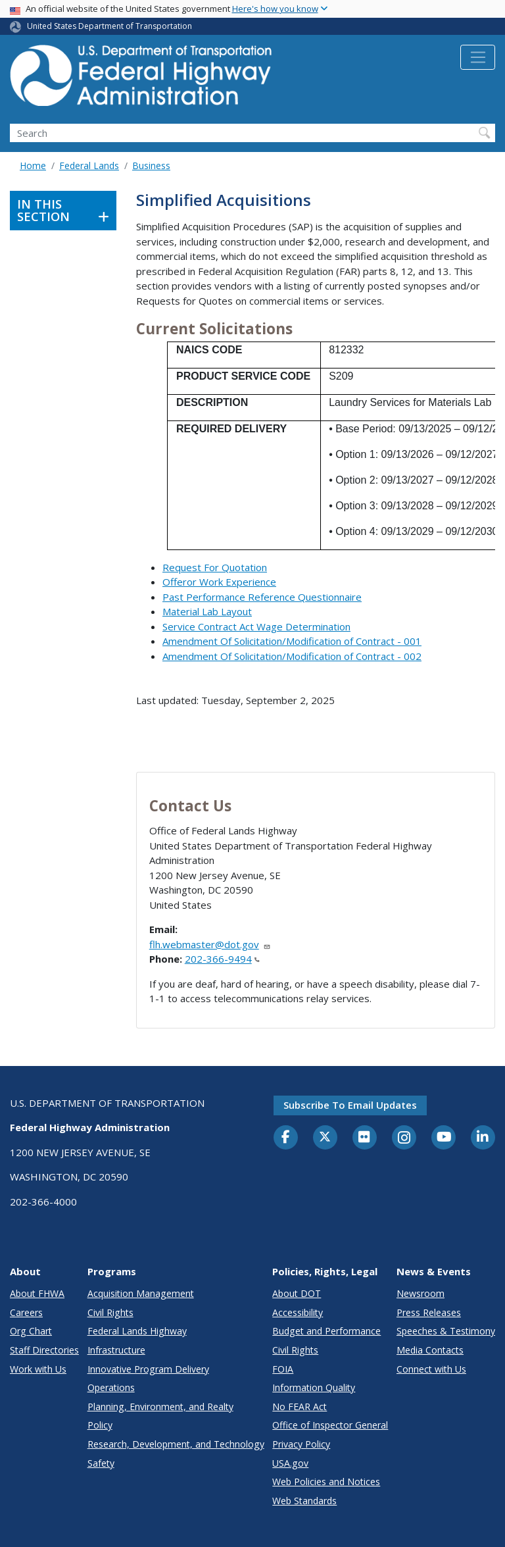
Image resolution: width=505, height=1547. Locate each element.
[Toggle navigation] (477, 57)
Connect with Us (431, 1369)
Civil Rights (110, 1312)
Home (33, 165)
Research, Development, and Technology (175, 1444)
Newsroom (421, 1293)
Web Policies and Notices (326, 1481)
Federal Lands (89, 165)
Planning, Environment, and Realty (160, 1406)
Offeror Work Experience (219, 581)
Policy (99, 1425)
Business (151, 165)
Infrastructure (116, 1350)
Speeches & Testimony (446, 1331)
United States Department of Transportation (109, 26)
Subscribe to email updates (350, 1104)
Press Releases (429, 1312)
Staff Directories (44, 1350)
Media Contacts (430, 1350)
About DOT (296, 1293)
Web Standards (304, 1500)
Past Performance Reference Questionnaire (262, 596)
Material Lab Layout (207, 611)
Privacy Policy (301, 1444)
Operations (111, 1387)
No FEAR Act (299, 1406)
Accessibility (297, 1312)
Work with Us (38, 1369)
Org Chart (31, 1331)
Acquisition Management (140, 1293)
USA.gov (290, 1463)
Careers (26, 1312)
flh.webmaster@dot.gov (210, 944)
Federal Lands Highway (137, 1331)
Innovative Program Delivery (148, 1369)
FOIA (282, 1369)
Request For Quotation (214, 567)
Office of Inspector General (330, 1425)
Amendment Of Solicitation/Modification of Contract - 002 (291, 656)
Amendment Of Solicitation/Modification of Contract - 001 (291, 640)
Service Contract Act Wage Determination (256, 626)
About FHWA (37, 1293)
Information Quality (313, 1387)
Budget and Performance (326, 1331)
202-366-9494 (222, 958)
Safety (100, 1463)
